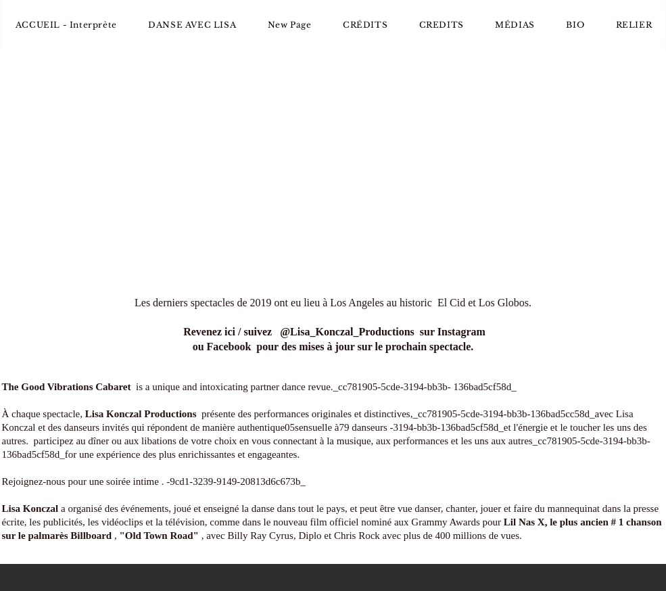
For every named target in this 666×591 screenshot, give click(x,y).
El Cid (451, 302)
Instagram (461, 331)
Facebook (229, 346)
